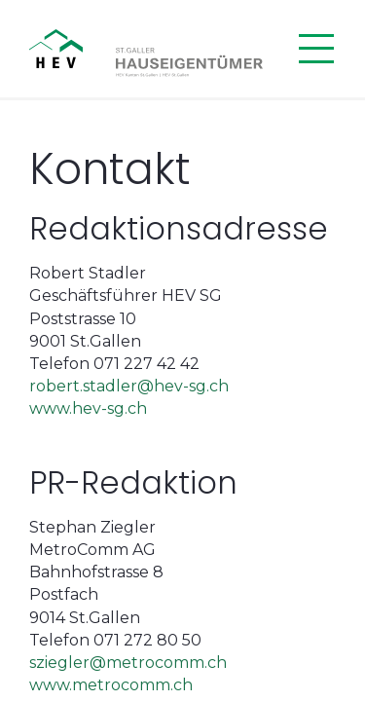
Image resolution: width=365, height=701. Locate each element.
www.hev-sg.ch (88, 408)
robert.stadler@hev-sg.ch (129, 386)
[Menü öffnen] (316, 48)
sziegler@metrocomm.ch (128, 662)
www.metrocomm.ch (111, 685)
